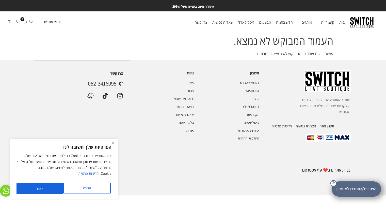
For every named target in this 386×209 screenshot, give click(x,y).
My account (249, 83)
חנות (191, 91)
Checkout (251, 107)
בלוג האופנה (186, 123)
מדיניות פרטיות (88, 176)
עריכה (86, 188)
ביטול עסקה (251, 123)
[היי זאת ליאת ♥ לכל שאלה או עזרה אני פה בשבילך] (7, 189)
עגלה (256, 99)
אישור (39, 188)
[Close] (113, 146)
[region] (64, 170)
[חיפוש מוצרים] (44, 23)
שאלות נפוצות (185, 115)
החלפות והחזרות (248, 139)
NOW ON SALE (184, 99)
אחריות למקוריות (248, 131)
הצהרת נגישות (185, 107)
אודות (190, 131)
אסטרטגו (309, 170)
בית (191, 83)
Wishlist (252, 91)
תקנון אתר (252, 115)
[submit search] (31, 23)
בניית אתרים (341, 170)
